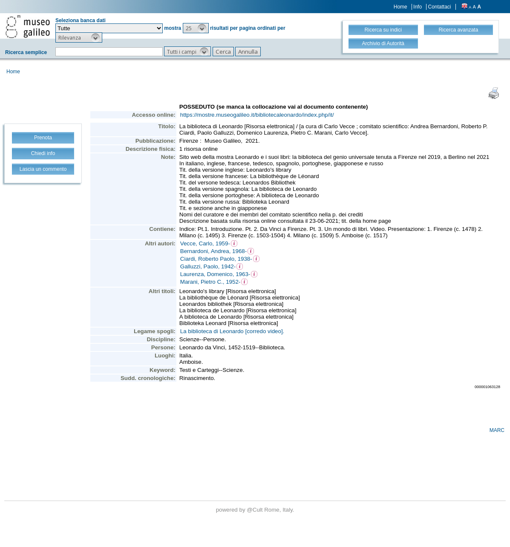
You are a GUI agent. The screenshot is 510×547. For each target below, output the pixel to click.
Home (400, 7)
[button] (196, 28)
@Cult (255, 510)
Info (417, 7)
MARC (497, 430)
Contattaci (439, 7)
